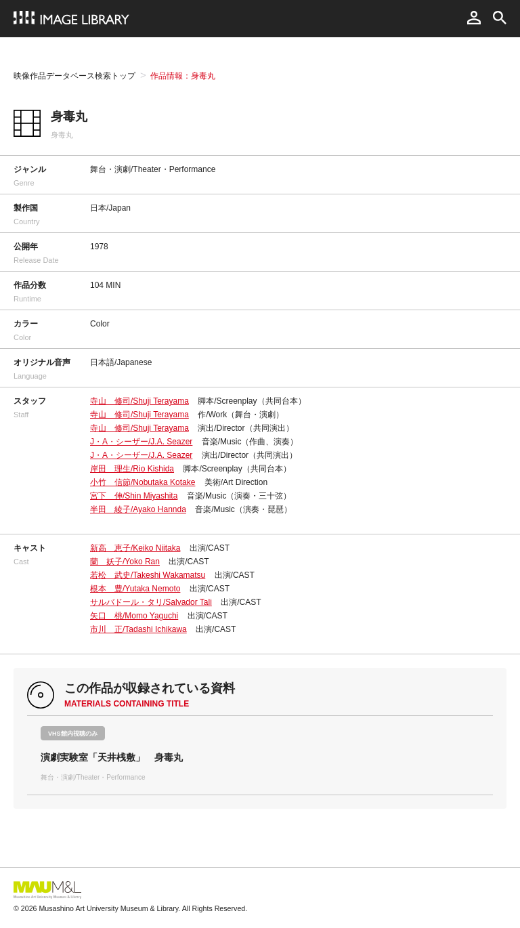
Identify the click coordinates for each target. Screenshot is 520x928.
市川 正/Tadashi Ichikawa (138, 629)
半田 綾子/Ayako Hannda (138, 509)
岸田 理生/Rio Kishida (132, 468)
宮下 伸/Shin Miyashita (133, 496)
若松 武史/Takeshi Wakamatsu (147, 575)
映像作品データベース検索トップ (74, 76)
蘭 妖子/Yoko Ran (125, 561)
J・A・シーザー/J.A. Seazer (141, 441)
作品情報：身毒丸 (182, 76)
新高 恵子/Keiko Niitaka (135, 548)
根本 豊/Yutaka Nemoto (135, 588)
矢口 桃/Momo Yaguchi (134, 615)
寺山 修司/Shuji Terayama (139, 401)
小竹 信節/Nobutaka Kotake (142, 482)
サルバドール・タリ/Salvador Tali (151, 602)
